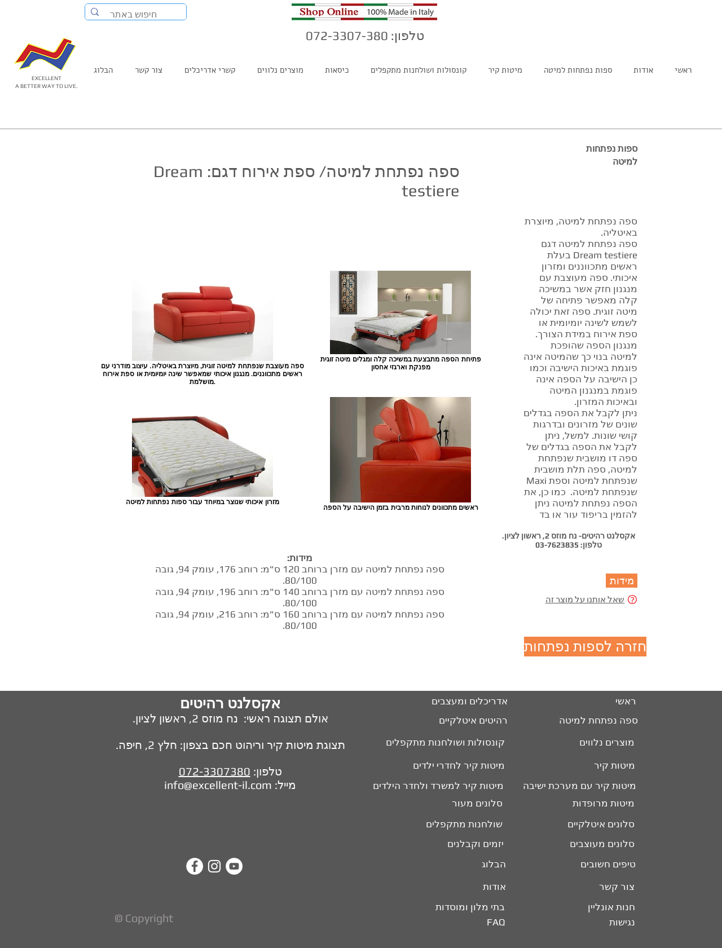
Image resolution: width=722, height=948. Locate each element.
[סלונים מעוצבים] (601, 844)
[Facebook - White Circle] (194, 866)
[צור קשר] (616, 887)
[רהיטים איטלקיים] (467, 720)
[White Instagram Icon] (214, 866)
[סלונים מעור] (473, 803)
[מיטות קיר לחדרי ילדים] (451, 766)
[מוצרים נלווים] (594, 742)
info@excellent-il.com (218, 784)
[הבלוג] (492, 864)
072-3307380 (214, 771)
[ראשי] (625, 701)
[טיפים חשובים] (606, 864)
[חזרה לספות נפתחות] (585, 646)
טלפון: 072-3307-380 (365, 35)
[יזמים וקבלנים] (465, 844)
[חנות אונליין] (610, 907)
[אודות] (492, 887)
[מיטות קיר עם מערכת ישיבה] (578, 786)
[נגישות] (621, 922)
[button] (621, 581)
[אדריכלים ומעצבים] (464, 701)
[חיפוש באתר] (136, 14)
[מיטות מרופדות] (601, 803)
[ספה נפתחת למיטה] (597, 720)
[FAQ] (495, 922)
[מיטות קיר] (613, 766)
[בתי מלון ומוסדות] (463, 907)
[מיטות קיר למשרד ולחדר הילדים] (431, 786)
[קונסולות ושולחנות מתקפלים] (436, 742)
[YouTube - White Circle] (234, 866)
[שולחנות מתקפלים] (462, 824)
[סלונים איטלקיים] (600, 824)
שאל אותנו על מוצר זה (584, 599)
